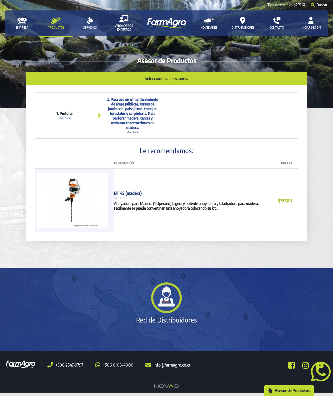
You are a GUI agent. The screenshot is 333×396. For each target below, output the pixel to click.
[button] (318, 371)
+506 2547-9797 (65, 368)
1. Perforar (64, 115)
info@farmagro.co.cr (167, 368)
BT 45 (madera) (128, 194)
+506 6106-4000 (114, 368)
